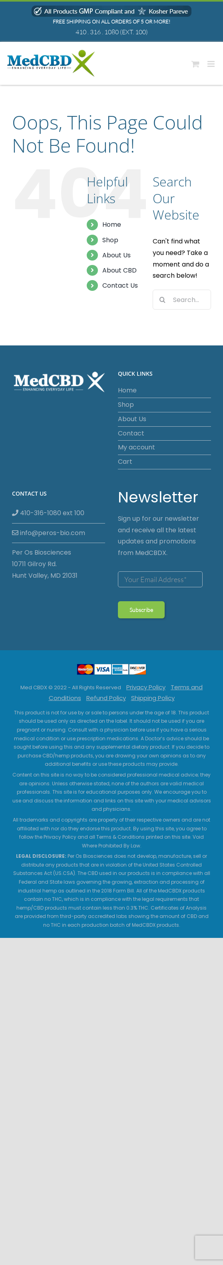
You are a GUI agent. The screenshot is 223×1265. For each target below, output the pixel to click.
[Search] (163, 300)
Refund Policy (106, 698)
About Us (116, 255)
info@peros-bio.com (48, 532)
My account (136, 447)
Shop (110, 240)
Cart (125, 461)
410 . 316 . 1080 (97, 32)
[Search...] (182, 300)
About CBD (119, 270)
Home (111, 224)
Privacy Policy (145, 687)
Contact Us (120, 285)
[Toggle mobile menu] (211, 64)
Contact (131, 433)
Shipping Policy (153, 698)
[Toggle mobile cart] (195, 64)
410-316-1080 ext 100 (48, 513)
